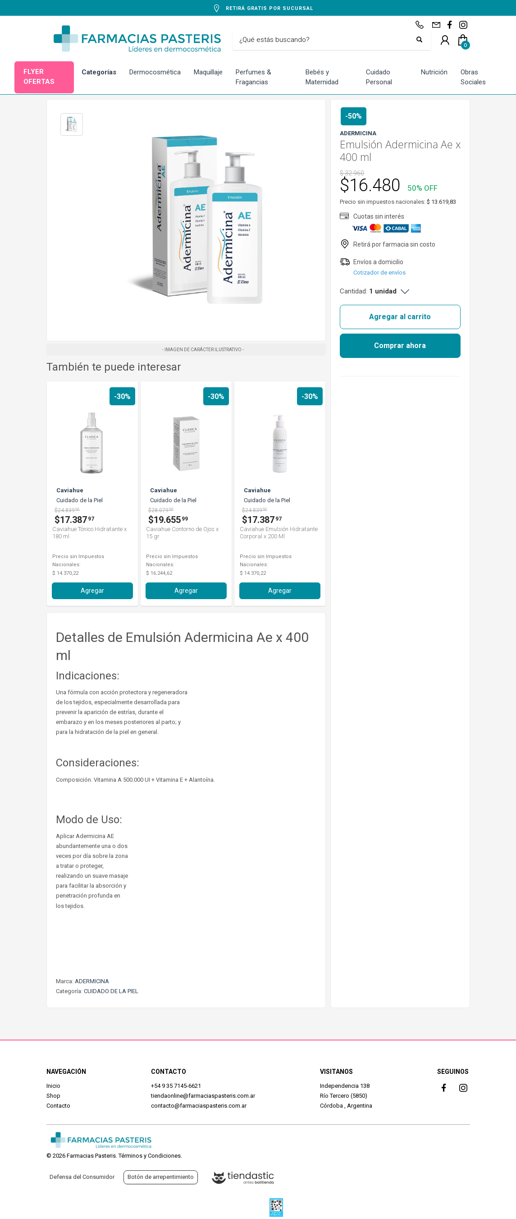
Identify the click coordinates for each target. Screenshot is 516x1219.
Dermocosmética (155, 72)
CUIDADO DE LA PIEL (111, 991)
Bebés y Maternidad (322, 77)
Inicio (53, 1085)
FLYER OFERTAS (39, 77)
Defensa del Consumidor (82, 1176)
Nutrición (434, 72)
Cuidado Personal (379, 77)
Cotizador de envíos (379, 272)
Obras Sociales (473, 77)
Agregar (92, 591)
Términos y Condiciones (150, 1155)
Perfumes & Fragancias (253, 77)
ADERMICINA (92, 981)
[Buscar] (325, 40)
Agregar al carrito (400, 316)
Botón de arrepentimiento (161, 1176)
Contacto (58, 1105)
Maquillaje (208, 72)
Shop (53, 1095)
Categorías (99, 72)
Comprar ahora (400, 345)
